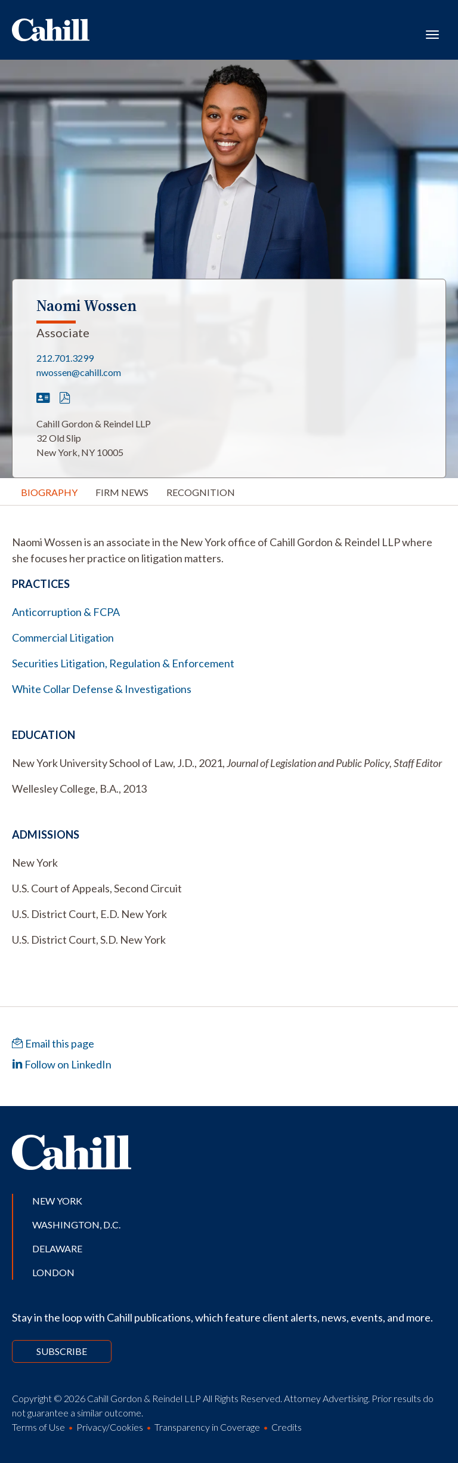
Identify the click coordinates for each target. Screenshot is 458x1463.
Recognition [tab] (200, 492)
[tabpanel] (229, 550)
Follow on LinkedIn (62, 1064)
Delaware (57, 1248)
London (53, 1272)
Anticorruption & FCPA (66, 611)
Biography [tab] (49, 492)
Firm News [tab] (121, 492)
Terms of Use (38, 1427)
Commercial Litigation (63, 637)
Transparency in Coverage (207, 1427)
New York (57, 1200)
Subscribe (61, 1351)
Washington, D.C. (76, 1224)
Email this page (53, 1043)
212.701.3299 (65, 358)
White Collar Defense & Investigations (101, 688)
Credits (286, 1427)
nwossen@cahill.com (78, 372)
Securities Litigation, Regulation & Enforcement (123, 663)
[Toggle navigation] (432, 33)
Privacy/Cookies (109, 1427)
